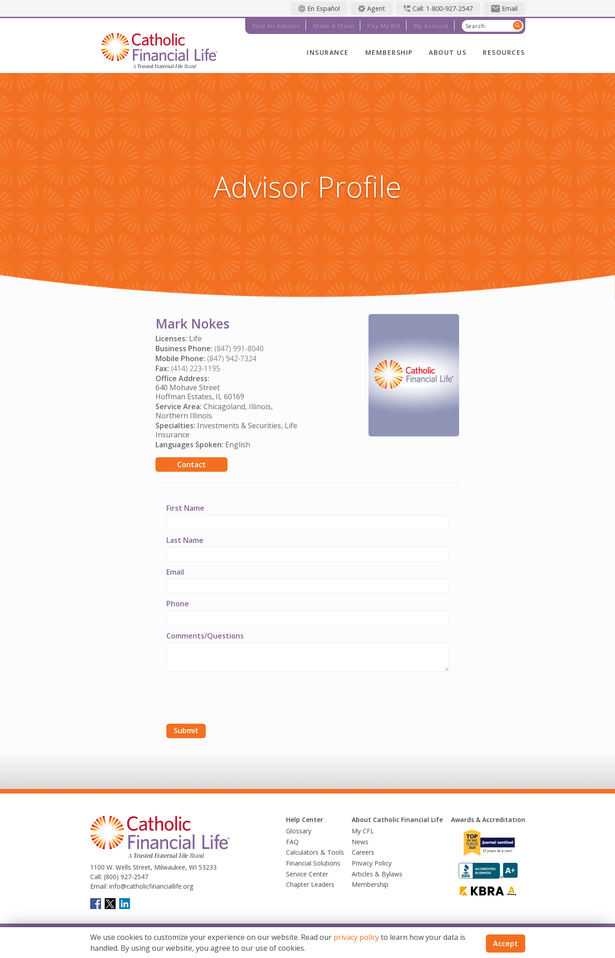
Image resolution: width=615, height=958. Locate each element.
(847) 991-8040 (239, 348)
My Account (431, 26)
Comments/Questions (205, 636)
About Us (447, 52)
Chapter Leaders (310, 884)
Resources (504, 52)
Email (175, 572)
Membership (389, 52)
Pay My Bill (384, 26)
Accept (505, 943)
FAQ (292, 841)
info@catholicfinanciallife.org (150, 886)
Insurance (328, 52)
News (360, 841)
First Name (185, 508)
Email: (98, 886)
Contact (191, 464)
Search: (476, 26)
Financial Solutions (313, 863)
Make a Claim (333, 26)
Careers (363, 852)
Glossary (298, 831)
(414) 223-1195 (195, 368)
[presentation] (235, 698)
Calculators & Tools (315, 852)
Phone (177, 604)
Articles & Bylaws (377, 874)
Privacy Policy (372, 863)
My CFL (363, 831)
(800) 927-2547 (125, 876)
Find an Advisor (276, 26)
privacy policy (356, 937)
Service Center (307, 874)
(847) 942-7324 (232, 358)
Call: (96, 876)
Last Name (184, 540)
